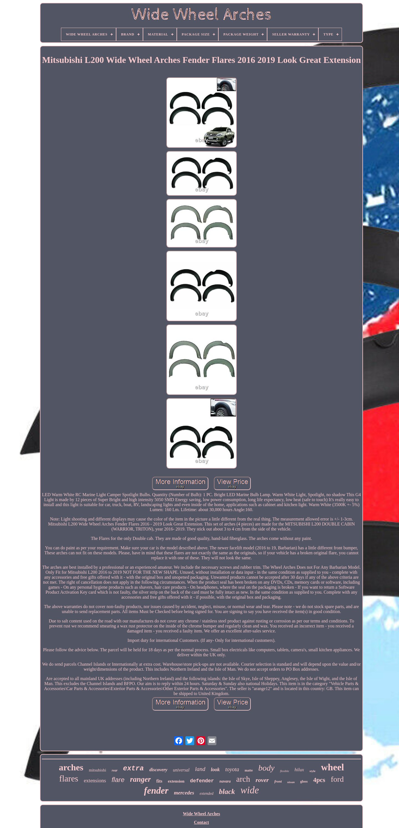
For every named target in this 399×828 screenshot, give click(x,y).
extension (176, 781)
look (215, 769)
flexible (284, 771)
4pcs (319, 779)
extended (207, 793)
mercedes (184, 793)
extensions (95, 780)
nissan (291, 782)
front (278, 781)
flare (118, 779)
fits (159, 781)
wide (250, 790)
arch (243, 779)
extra (133, 769)
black (227, 792)
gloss (304, 781)
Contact (201, 822)
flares (68, 778)
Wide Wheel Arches (201, 813)
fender (156, 791)
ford (337, 779)
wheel (332, 767)
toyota (232, 769)
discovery (158, 769)
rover (262, 779)
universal (181, 770)
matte (249, 770)
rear (114, 770)
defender (202, 781)
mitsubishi (97, 770)
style (312, 771)
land (200, 769)
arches (71, 767)
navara (225, 781)
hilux (299, 769)
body (266, 767)
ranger (140, 779)
